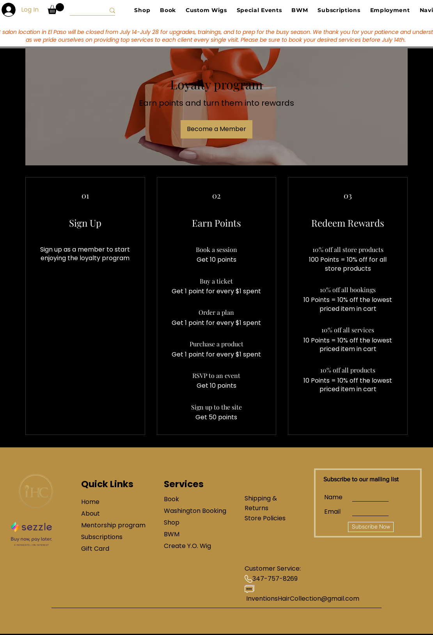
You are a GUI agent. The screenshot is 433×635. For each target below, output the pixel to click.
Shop (171, 522)
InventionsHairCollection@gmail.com (302, 598)
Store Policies (265, 518)
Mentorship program (108, 525)
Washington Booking (191, 510)
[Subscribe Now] (371, 527)
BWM (171, 534)
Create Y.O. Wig (187, 545)
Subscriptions (101, 536)
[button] (56, 8)
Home (90, 501)
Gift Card (95, 548)
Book (171, 499)
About (90, 513)
